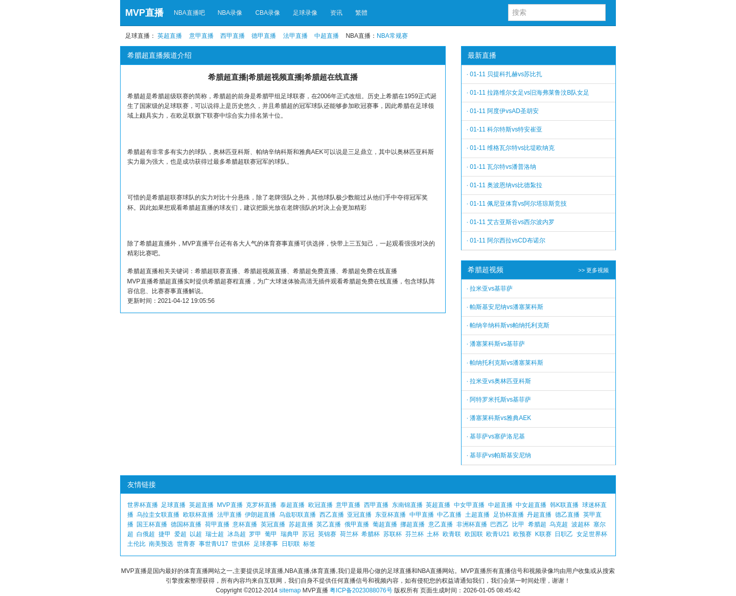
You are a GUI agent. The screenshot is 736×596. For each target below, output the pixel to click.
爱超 (180, 534)
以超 (196, 534)
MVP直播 (144, 13)
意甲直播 (201, 35)
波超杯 (580, 524)
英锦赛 (327, 534)
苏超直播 (301, 524)
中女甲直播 (469, 505)
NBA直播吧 (189, 12)
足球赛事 (266, 543)
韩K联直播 (564, 505)
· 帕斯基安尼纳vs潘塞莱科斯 (505, 307)
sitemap (290, 590)
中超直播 (326, 35)
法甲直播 (295, 35)
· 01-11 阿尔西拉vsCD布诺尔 (506, 240)
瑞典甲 (290, 534)
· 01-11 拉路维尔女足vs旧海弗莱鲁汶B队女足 (528, 92)
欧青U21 (498, 534)
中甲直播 (421, 514)
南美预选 (161, 543)
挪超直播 (412, 524)
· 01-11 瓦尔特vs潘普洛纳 (502, 166)
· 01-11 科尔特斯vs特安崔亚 (505, 129)
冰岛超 (236, 534)
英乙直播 (328, 524)
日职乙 (564, 534)
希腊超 (537, 524)
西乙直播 (331, 514)
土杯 (433, 534)
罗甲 (255, 534)
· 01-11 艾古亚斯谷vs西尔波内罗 (511, 222)
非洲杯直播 (471, 524)
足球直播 (173, 505)
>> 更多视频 (593, 270)
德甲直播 (263, 35)
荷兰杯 (349, 534)
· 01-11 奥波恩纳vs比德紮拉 (505, 185)
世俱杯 (241, 543)
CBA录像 (267, 12)
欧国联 (474, 534)
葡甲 (271, 534)
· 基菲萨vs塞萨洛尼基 (496, 436)
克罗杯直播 (261, 505)
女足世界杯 (592, 534)
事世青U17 (213, 543)
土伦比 (136, 543)
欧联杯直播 (198, 514)
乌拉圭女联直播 (157, 514)
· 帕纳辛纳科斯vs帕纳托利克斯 (508, 325)
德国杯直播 (186, 524)
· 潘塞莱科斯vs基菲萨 (496, 343)
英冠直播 (273, 524)
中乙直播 (449, 514)
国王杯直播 (151, 524)
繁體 (361, 12)
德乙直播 (567, 514)
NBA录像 (230, 12)
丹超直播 (539, 514)
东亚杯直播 (390, 514)
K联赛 (543, 534)
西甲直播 (232, 35)
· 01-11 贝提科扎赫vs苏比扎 (505, 74)
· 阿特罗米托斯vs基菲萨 (499, 399)
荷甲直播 (217, 524)
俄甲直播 (356, 524)
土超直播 (477, 514)
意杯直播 (245, 524)
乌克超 (558, 524)
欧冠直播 (320, 505)
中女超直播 (531, 505)
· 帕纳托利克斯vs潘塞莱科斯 (505, 362)
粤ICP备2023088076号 (361, 590)
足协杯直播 (508, 514)
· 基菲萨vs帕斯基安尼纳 (499, 455)
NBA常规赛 (392, 35)
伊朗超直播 (260, 514)
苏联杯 (392, 534)
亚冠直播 (359, 514)
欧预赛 (522, 534)
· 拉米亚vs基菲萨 (490, 288)
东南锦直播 (407, 505)
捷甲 (164, 534)
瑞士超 (214, 534)
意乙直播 (440, 524)
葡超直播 (385, 524)
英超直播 (169, 35)
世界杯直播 (142, 505)
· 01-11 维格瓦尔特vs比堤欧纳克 (511, 147)
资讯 (336, 12)
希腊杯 (370, 534)
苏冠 (308, 534)
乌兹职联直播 (297, 514)
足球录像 (305, 12)
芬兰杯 (414, 534)
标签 (309, 543)
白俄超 (145, 534)
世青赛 (186, 543)
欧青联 (452, 534)
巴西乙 (499, 524)
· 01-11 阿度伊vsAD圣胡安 (503, 111)
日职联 (291, 543)
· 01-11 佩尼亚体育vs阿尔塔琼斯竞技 (517, 203)
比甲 (518, 524)
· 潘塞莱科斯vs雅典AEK (499, 418)
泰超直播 (292, 505)
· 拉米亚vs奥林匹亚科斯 (499, 381)
